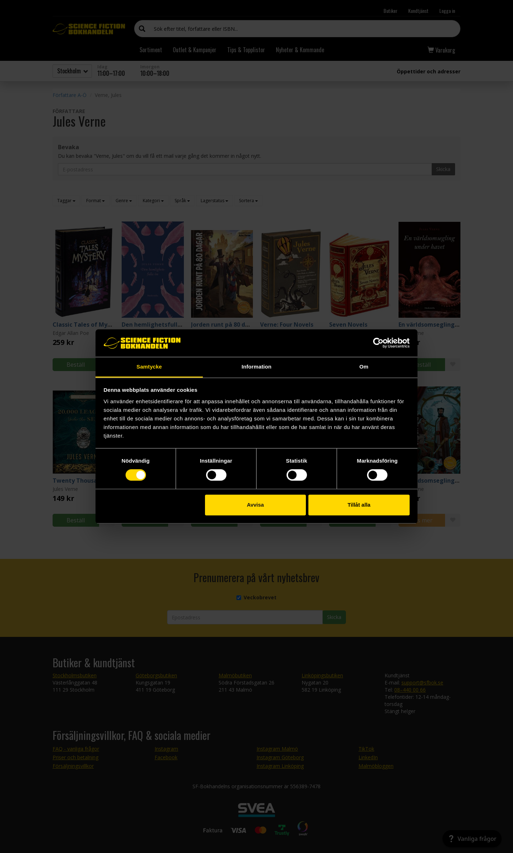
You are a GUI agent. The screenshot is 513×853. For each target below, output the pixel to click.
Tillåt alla (358, 505)
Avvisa (255, 505)
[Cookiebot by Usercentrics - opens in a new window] (378, 343)
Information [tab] (256, 367)
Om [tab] (363, 367)
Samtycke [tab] (149, 367)
